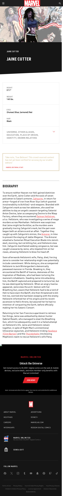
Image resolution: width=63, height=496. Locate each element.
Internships (9, 425)
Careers (7, 420)
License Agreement (34, 486)
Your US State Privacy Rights (34, 483)
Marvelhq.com (37, 420)
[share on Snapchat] (37, 471)
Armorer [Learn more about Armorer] (45, 234)
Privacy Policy (17, 483)
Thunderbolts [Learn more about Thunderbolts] (32, 333)
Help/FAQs (8, 415)
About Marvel (10, 410)
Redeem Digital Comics (41, 425)
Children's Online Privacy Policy (15, 486)
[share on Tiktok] (57, 471)
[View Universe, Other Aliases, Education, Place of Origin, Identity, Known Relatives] (31, 134)
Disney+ (34, 415)
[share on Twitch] (50, 471)
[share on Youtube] (31, 471)
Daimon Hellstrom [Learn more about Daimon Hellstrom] (46, 216)
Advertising (36, 410)
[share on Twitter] (11, 471)
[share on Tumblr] (24, 471)
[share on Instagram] (18, 471)
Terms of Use (6, 483)
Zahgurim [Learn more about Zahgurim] (38, 198)
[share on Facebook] (5, 471)
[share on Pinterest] (44, 471)
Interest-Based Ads (50, 486)
